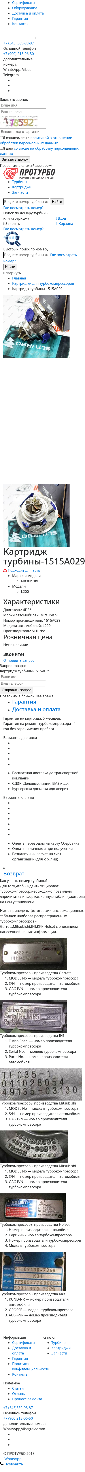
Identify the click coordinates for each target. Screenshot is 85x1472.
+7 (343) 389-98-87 (18, 43)
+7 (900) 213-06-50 (19, 37)
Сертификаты (23, 2)
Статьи (18, 1388)
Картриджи (21, 187)
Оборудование (24, 8)
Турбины (19, 181)
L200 (25, 591)
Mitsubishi (29, 581)
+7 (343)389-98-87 (18, 1407)
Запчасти (20, 192)
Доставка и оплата (28, 13)
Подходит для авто (24, 570)
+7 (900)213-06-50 (18, 1418)
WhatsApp (10, 1458)
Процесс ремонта (27, 1399)
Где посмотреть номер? (23, 207)
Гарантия (20, 18)
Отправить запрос (18, 660)
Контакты (20, 23)
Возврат (13, 873)
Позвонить (11, 1464)
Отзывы (19, 1393)
